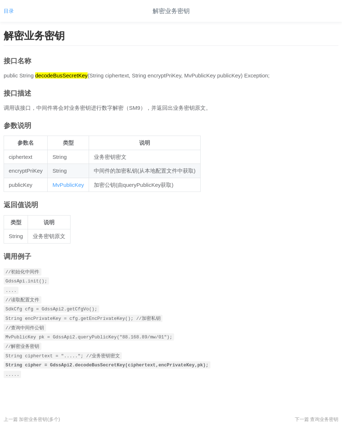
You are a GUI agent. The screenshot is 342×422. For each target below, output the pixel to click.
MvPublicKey (68, 185)
